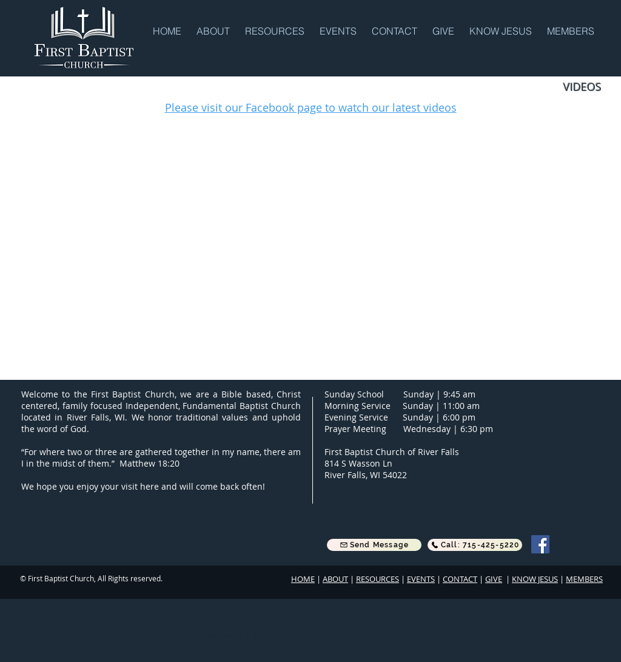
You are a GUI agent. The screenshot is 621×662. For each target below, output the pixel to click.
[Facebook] (540, 544)
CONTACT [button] (460, 578)
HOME (303, 578)
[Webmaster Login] (235, 634)
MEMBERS (584, 578)
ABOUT (335, 578)
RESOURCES (377, 578)
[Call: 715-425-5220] (475, 545)
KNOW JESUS (535, 578)
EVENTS (421, 578)
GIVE (493, 578)
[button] (214, 30)
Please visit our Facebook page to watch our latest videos (311, 107)
